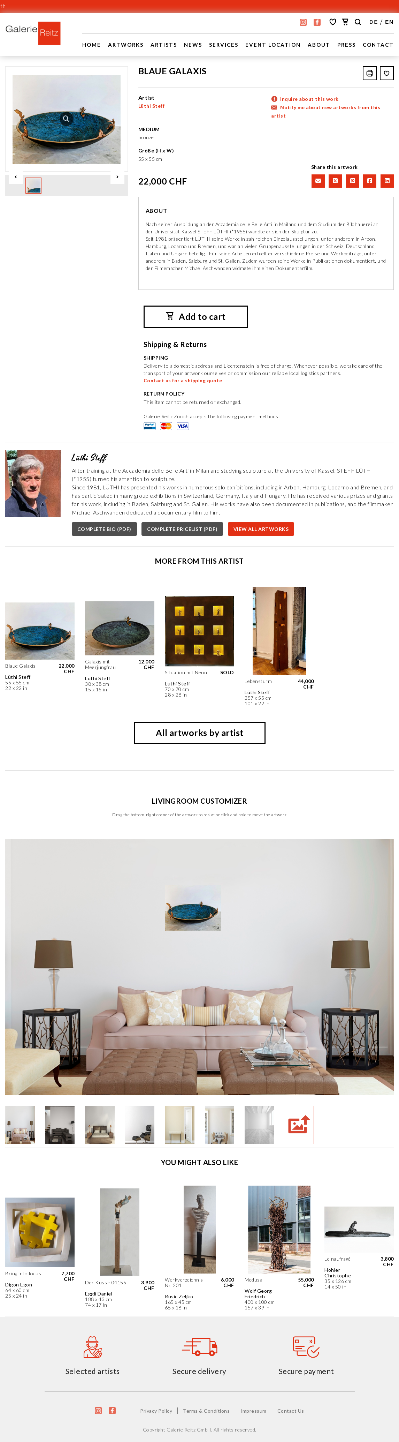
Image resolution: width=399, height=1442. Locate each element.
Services (223, 45)
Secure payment (306, 1371)
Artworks (126, 45)
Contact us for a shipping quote (183, 380)
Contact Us (290, 1411)
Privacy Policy (156, 1411)
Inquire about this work (309, 99)
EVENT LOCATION (273, 45)
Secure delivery (199, 1371)
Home (91, 45)
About (319, 45)
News (193, 45)
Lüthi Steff (151, 106)
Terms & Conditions (206, 1411)
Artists (164, 45)
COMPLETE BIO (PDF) (104, 529)
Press (346, 45)
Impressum (253, 1411)
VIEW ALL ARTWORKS (261, 529)
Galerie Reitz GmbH (189, 1430)
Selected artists (93, 1371)
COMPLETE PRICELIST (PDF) (182, 529)
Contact (378, 45)
